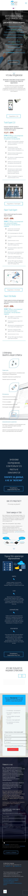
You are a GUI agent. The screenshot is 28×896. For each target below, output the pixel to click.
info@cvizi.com (18, 866)
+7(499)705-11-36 (8, 866)
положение (19, 746)
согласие (15, 745)
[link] (14, 566)
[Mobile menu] (26, 3)
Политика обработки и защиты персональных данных (10, 881)
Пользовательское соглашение (10, 879)
